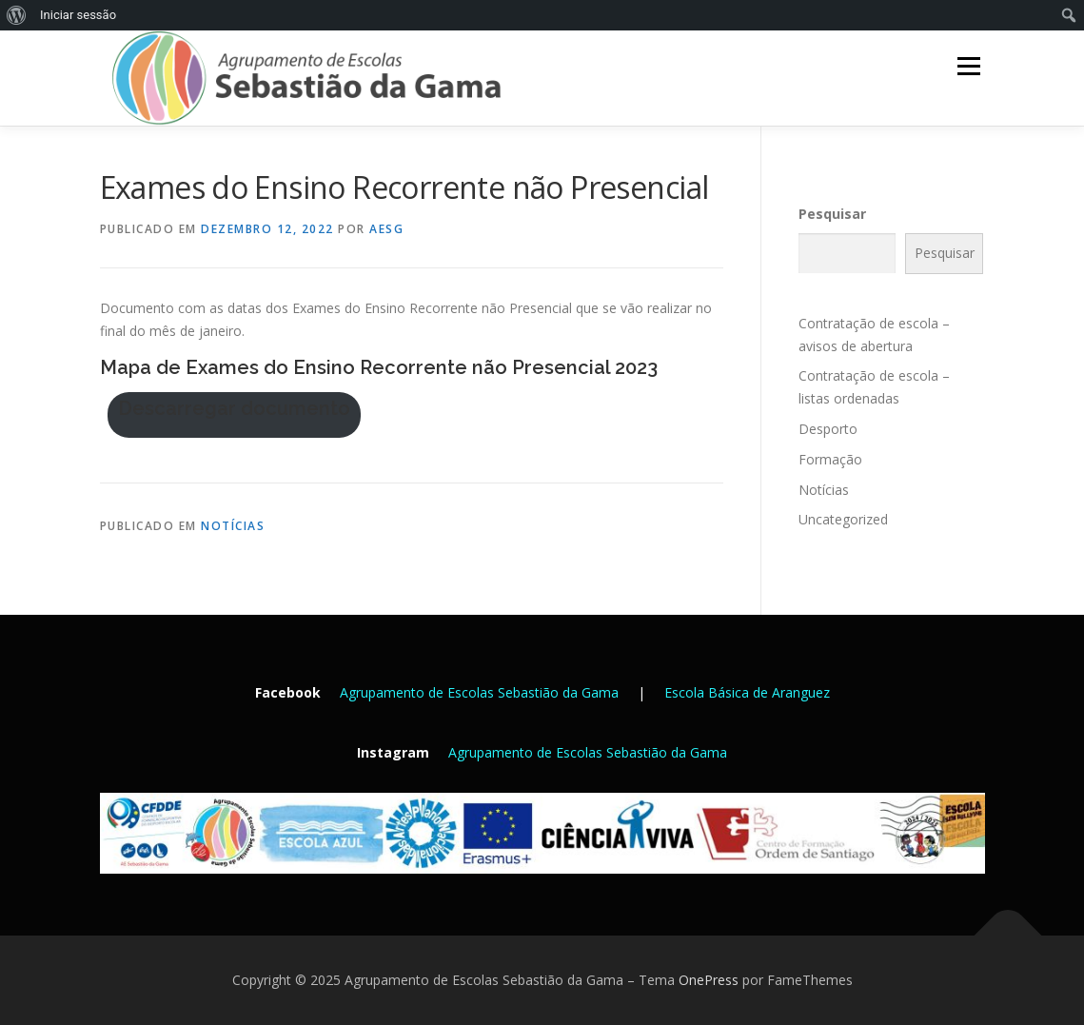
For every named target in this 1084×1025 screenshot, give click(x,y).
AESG (386, 229)
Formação (830, 459)
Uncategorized (843, 519)
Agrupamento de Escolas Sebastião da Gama (479, 692)
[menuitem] (16, 15)
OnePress (709, 980)
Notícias (233, 526)
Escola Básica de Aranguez (747, 692)
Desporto (827, 429)
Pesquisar (832, 214)
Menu (968, 66)
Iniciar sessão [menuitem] (78, 15)
